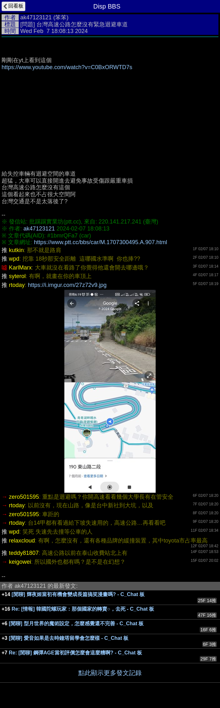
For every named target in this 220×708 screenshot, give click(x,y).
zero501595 (24, 497)
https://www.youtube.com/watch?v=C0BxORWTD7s (67, 67)
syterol (17, 276)
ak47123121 (36, 17)
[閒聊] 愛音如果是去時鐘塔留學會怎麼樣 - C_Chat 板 (69, 638)
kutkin (16, 250)
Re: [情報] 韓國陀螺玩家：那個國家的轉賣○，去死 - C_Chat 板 (83, 609)
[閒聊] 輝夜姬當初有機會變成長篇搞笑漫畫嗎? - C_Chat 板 (78, 594)
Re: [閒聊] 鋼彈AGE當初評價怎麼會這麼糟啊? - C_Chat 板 (75, 652)
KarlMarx (20, 267)
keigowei (20, 562)
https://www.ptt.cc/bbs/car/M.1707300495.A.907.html (100, 242)
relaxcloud (22, 540)
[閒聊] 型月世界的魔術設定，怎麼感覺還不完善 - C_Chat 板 (76, 623)
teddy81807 (24, 553)
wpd (14, 259)
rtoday (17, 285)
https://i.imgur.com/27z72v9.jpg (67, 285)
